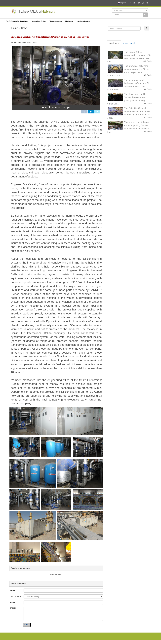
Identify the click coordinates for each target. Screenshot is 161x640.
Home (14, 28)
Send (26, 625)
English (122, 3)
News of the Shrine (39, 21)
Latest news (114, 43)
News (24, 28)
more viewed (129, 43)
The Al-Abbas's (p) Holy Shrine (17, 21)
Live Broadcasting (83, 21)
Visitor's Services (55, 21)
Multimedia (69, 21)
